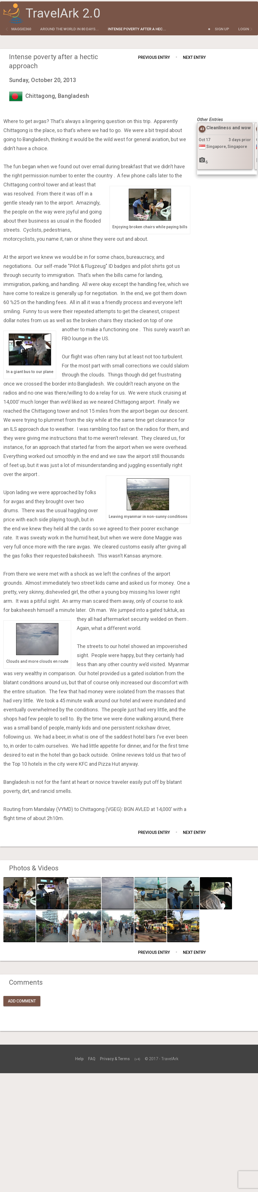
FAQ (91, 1059)
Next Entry (194, 57)
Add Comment (22, 1001)
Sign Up (222, 29)
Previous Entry (154, 57)
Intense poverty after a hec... (137, 29)
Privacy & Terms (115, 1059)
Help (79, 1059)
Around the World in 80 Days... (69, 29)
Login (243, 29)
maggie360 (21, 29)
